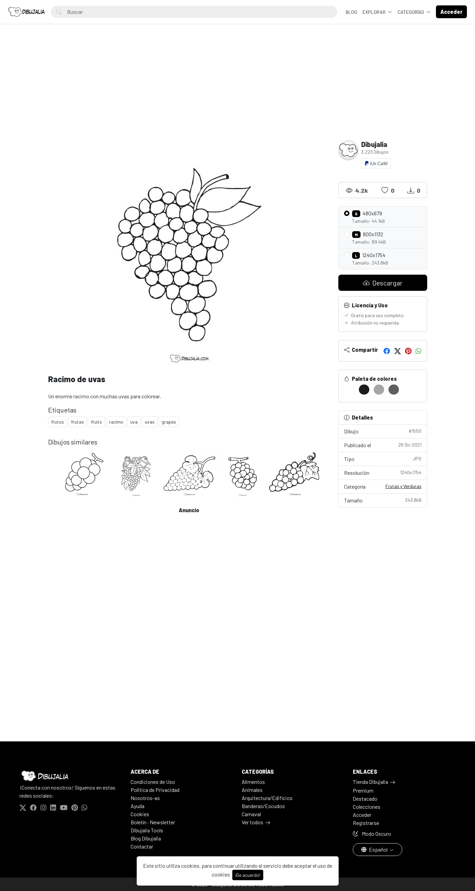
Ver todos (252, 822)
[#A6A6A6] (379, 390)
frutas (77, 422)
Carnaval (251, 814)
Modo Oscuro (372, 833)
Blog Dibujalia (146, 838)
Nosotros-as (145, 798)
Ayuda (137, 806)
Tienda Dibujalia (370, 781)
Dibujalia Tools (147, 830)
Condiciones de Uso (153, 781)
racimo (116, 422)
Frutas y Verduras (403, 486)
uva (134, 422)
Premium (363, 790)
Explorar (374, 12)
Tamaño (382, 499)
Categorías (411, 12)
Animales (252, 790)
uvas (150, 422)
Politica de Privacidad (155, 790)
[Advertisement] (237, 89)
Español (374, 849)
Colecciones (366, 806)
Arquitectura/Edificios (267, 798)
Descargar (382, 283)
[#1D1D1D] (364, 390)
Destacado (365, 798)
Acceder (362, 814)
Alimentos (253, 781)
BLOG (351, 12)
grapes (169, 422)
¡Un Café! (376, 163)
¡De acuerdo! (247, 875)
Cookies (140, 814)
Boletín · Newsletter (153, 822)
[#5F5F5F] (393, 390)
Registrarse (366, 823)
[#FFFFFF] (349, 390)
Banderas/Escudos (263, 806)
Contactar (142, 846)
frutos (57, 422)
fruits (96, 422)
